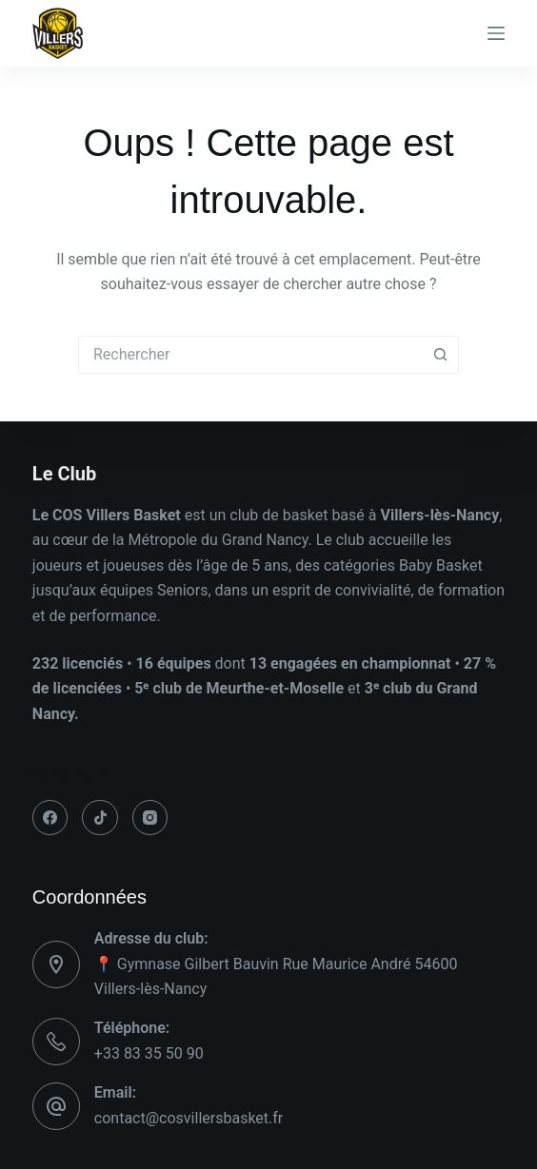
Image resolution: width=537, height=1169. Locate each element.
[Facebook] (50, 818)
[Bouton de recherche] (440, 355)
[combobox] (250, 355)
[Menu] (496, 33)
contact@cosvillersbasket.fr (188, 1118)
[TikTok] (100, 818)
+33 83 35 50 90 (149, 1053)
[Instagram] (150, 818)
